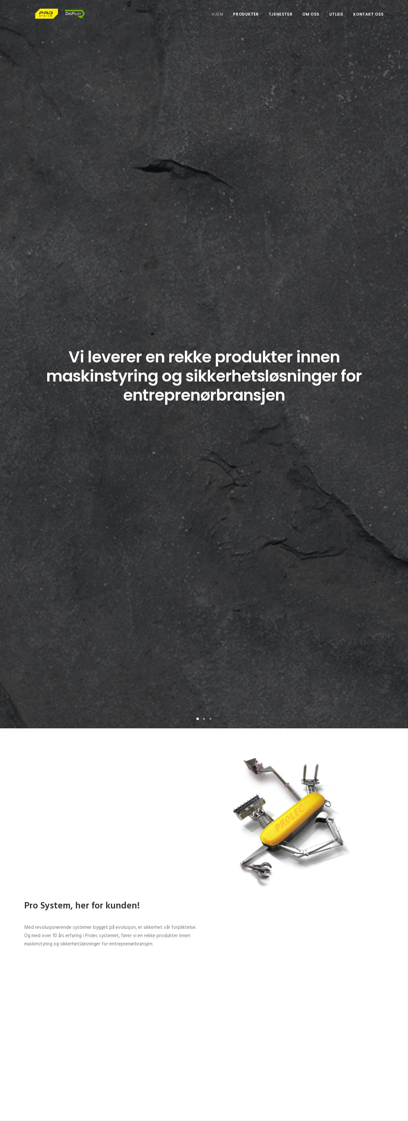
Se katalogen (246, 808)
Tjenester (280, 19)
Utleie (336, 19)
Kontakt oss (368, 19)
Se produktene (247, 527)
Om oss (310, 19)
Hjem (217, 19)
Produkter (246, 19)
